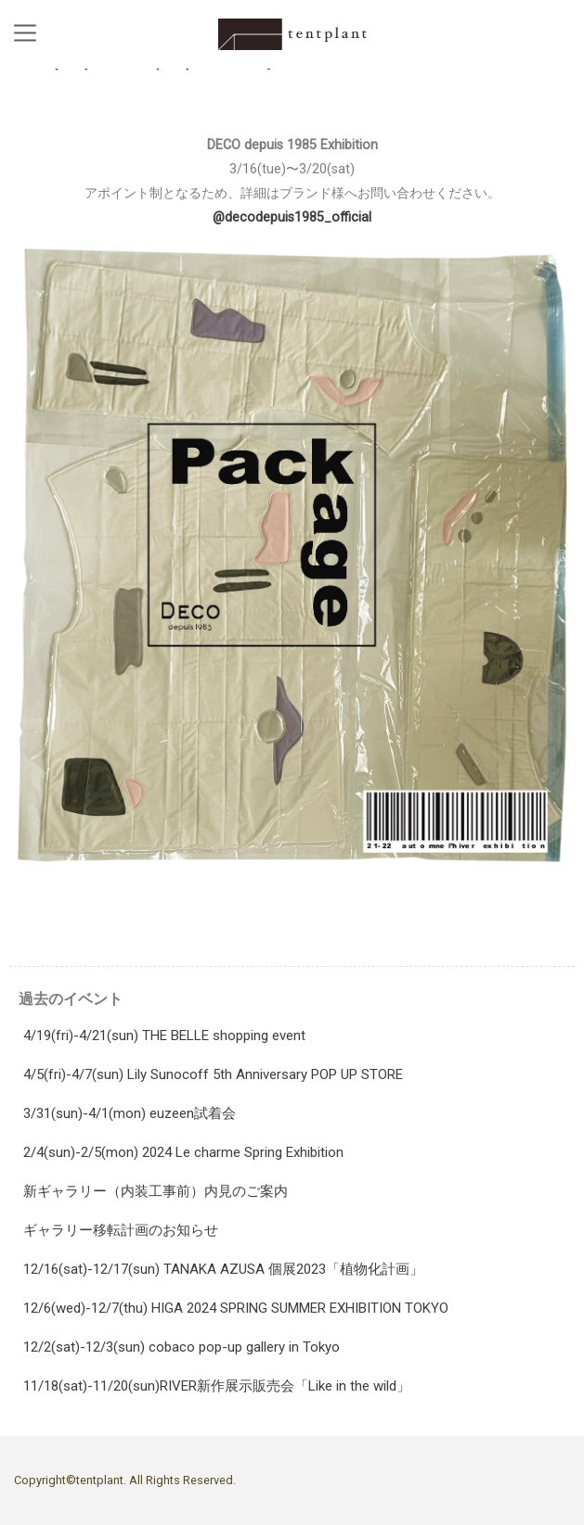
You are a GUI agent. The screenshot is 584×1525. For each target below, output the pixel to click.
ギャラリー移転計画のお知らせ (120, 1230)
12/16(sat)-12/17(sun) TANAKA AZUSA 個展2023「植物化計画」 (223, 1269)
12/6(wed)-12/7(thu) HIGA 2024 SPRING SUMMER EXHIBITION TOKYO (235, 1308)
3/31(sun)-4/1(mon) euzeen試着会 (129, 1113)
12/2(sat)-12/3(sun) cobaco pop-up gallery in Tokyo (181, 1347)
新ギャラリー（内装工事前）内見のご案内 (155, 1191)
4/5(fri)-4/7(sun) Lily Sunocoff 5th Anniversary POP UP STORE (213, 1074)
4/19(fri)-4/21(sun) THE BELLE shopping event (164, 1035)
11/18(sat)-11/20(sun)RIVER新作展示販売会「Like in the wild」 (216, 1386)
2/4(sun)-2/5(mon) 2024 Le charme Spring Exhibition (183, 1152)
